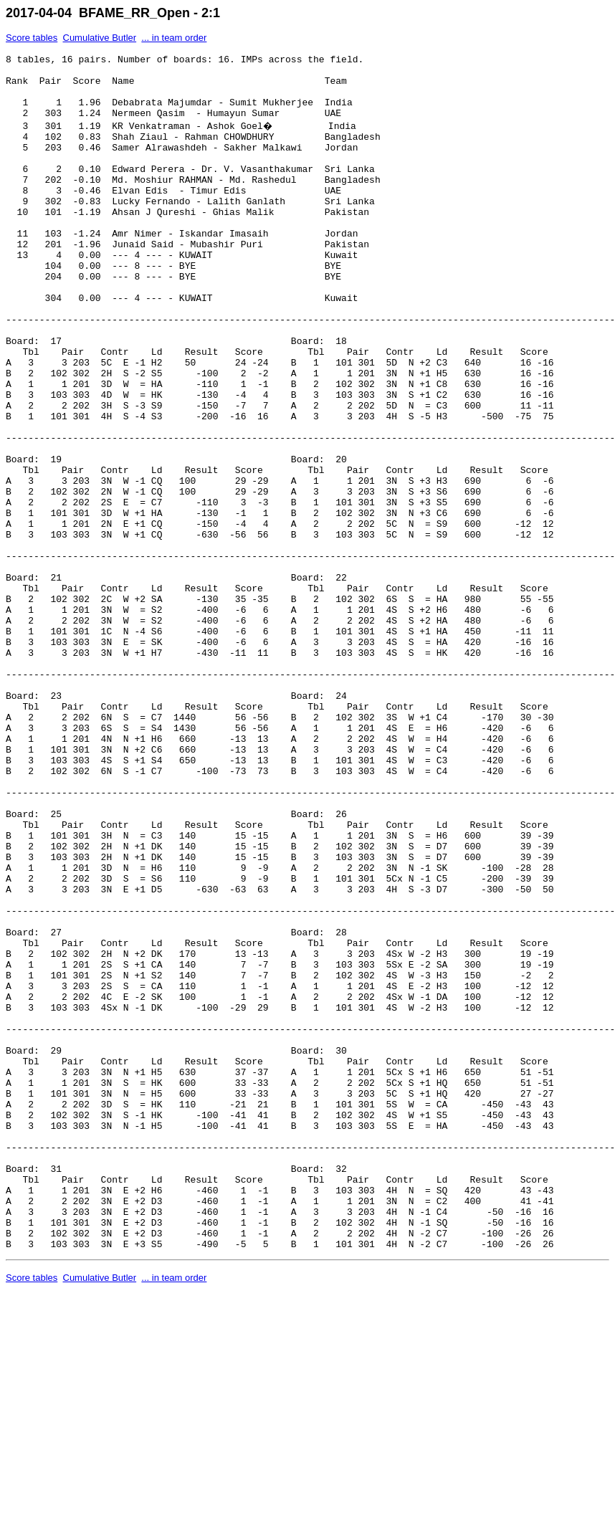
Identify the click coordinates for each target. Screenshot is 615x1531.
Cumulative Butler (100, 37)
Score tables (31, 37)
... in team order (173, 37)
